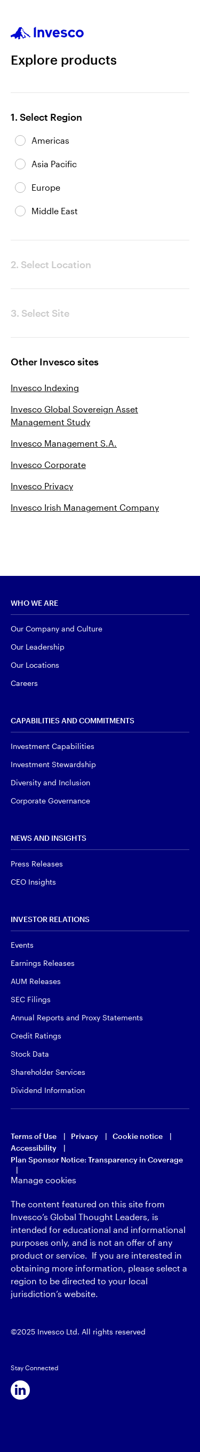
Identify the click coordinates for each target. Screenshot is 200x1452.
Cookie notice (138, 1136)
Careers (24, 683)
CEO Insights (33, 881)
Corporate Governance (50, 800)
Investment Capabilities (52, 746)
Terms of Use (34, 1136)
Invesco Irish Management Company (85, 507)
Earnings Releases (43, 962)
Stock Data (30, 1053)
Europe (45, 187)
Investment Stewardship (53, 764)
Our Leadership (38, 646)
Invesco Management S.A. (64, 443)
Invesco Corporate (48, 464)
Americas (50, 140)
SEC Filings (31, 999)
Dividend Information (48, 1090)
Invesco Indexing (45, 387)
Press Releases (37, 863)
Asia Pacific (54, 164)
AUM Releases (36, 981)
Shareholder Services (48, 1071)
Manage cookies (43, 1180)
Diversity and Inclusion (50, 782)
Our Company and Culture (56, 628)
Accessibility (34, 1147)
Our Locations (35, 664)
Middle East (54, 211)
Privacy (84, 1136)
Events (22, 944)
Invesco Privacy (42, 486)
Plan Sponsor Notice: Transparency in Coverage (97, 1159)
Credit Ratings (36, 1035)
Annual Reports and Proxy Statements (77, 1017)
